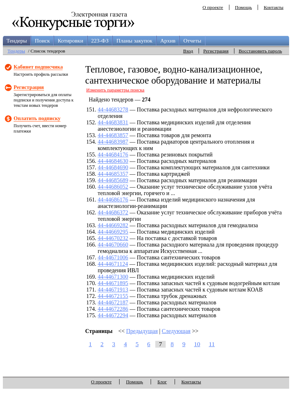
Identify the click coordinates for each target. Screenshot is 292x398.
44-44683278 (113, 109)
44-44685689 (113, 180)
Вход (188, 51)
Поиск (42, 41)
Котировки (70, 41)
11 (212, 344)
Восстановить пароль (260, 51)
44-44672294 (113, 315)
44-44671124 (113, 264)
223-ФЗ (100, 41)
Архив (168, 41)
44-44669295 (113, 232)
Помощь (243, 7)
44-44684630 (113, 161)
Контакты (273, 7)
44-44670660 (113, 245)
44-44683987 (113, 142)
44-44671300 (113, 277)
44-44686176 (113, 199)
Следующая (176, 331)
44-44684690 (113, 167)
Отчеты (192, 41)
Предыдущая (142, 331)
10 (197, 344)
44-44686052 (113, 187)
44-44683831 (113, 122)
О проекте (213, 7)
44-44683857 (113, 135)
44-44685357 (113, 174)
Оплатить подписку (37, 118)
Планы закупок (134, 41)
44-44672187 (113, 302)
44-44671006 (113, 257)
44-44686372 (113, 212)
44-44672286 (113, 309)
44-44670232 (113, 238)
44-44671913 (113, 290)
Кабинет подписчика (38, 67)
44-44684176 (113, 154)
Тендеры (16, 41)
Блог (162, 381)
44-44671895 (113, 283)
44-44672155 (113, 296)
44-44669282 (113, 225)
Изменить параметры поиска (115, 90)
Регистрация (216, 51)
